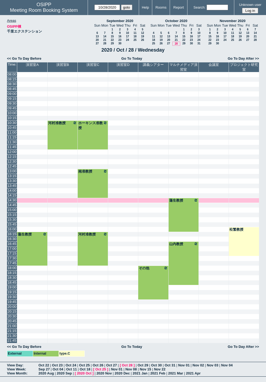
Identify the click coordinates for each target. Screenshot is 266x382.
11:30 (12, 142)
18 (134, 36)
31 (198, 43)
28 (104, 43)
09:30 (12, 103)
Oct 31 (170, 365)
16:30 (12, 239)
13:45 (12, 186)
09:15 (12, 99)
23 (119, 39)
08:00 (12, 74)
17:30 (12, 258)
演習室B (62, 65)
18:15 (12, 273)
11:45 (12, 147)
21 (104, 39)
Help (145, 7)
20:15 (12, 311)
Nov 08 (131, 369)
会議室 (213, 65)
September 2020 (120, 21)
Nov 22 (160, 369)
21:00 (12, 326)
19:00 (12, 287)
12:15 (12, 157)
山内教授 (183, 244)
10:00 (12, 113)
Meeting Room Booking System (44, 10)
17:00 (12, 249)
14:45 (12, 205)
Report (178, 7)
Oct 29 (142, 365)
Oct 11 (71, 369)
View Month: (17, 373)
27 (97, 43)
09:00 (12, 94)
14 (104, 36)
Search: (199, 7)
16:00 (12, 229)
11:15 (12, 137)
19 (142, 36)
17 (127, 36)
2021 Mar (175, 373)
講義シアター (153, 65)
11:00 (12, 132)
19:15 (12, 292)
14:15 (12, 195)
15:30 (12, 219)
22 (112, 39)
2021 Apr (193, 373)
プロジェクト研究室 (244, 67)
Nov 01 (184, 365)
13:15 (12, 176)
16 (119, 36)
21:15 (12, 331)
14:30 (12, 200)
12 (142, 32)
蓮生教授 (183, 200)
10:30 (12, 123)
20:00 (12, 307)
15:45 (12, 224)
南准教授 (92, 171)
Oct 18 (85, 369)
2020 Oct (84, 373)
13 (97, 36)
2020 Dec (122, 373)
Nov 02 (198, 365)
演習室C (92, 65)
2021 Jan (140, 373)
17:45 (12, 263)
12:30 (12, 161)
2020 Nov (104, 373)
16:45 (12, 244)
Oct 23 (57, 365)
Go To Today (131, 58)
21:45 (12, 340)
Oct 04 (58, 369)
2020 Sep (64, 373)
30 (119, 43)
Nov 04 (227, 365)
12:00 (12, 152)
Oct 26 (98, 365)
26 (142, 39)
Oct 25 (84, 365)
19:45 (12, 302)
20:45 (12, 321)
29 (112, 43)
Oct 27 (111, 365)
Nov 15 (145, 369)
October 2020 (176, 21)
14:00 (12, 190)
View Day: (15, 365)
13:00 (12, 171)
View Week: (16, 369)
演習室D (122, 65)
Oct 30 (156, 365)
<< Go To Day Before (24, 58)
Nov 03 (212, 365)
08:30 (12, 84)
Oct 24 (71, 365)
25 (134, 39)
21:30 (12, 336)
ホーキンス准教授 (92, 125)
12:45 (12, 166)
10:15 (12, 118)
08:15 (12, 79)
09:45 (12, 108)
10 (127, 32)
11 (134, 32)
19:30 (12, 297)
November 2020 (233, 21)
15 (112, 36)
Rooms (160, 7)
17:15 (12, 253)
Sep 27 (44, 369)
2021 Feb (157, 373)
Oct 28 (127, 365)
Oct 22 (43, 365)
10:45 (12, 128)
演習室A (32, 65)
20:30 (12, 316)
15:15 (12, 215)
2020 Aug (46, 373)
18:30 (12, 278)
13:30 (12, 181)
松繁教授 (236, 229)
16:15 (12, 234)
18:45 (12, 282)
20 (97, 39)
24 (127, 39)
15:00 (12, 210)
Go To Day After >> (243, 58)
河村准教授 (62, 123)
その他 (153, 268)
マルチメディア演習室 (183, 67)
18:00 (12, 268)
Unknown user (250, 5)
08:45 (12, 89)
